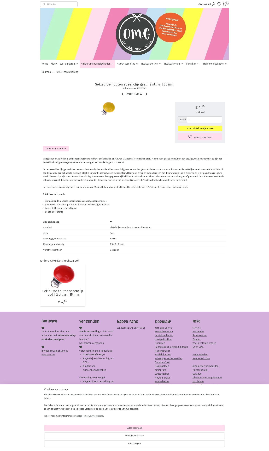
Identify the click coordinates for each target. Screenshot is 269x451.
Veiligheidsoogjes (164, 385)
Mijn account (207, 4)
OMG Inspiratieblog (67, 72)
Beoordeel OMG (201, 358)
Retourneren (199, 335)
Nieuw (54, 63)
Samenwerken (200, 354)
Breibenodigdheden (214, 63)
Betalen (196, 339)
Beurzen (48, 72)
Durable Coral (162, 362)
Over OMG (198, 346)
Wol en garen (69, 63)
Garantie (197, 373)
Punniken (193, 63)
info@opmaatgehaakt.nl (55, 350)
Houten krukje (163, 377)
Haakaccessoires (127, 63)
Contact (196, 327)
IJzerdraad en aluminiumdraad (171, 346)
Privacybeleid (199, 370)
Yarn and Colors (163, 327)
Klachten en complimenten (207, 377)
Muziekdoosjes (163, 354)
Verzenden (198, 331)
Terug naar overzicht (55, 148)
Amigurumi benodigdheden (97, 63)
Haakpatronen (173, 63)
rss (154, 445)
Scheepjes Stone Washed (168, 358)
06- (43, 354)
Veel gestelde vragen (204, 343)
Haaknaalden (162, 366)
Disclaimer (198, 381)
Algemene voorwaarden (205, 366)
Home (45, 63)
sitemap (147, 445)
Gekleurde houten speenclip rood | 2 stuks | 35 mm (62, 293)
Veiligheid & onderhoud (205, 385)
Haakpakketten (151, 63)
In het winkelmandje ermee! (200, 128)
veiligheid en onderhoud (175, 180)
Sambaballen (162, 381)
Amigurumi (160, 370)
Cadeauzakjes (162, 373)
